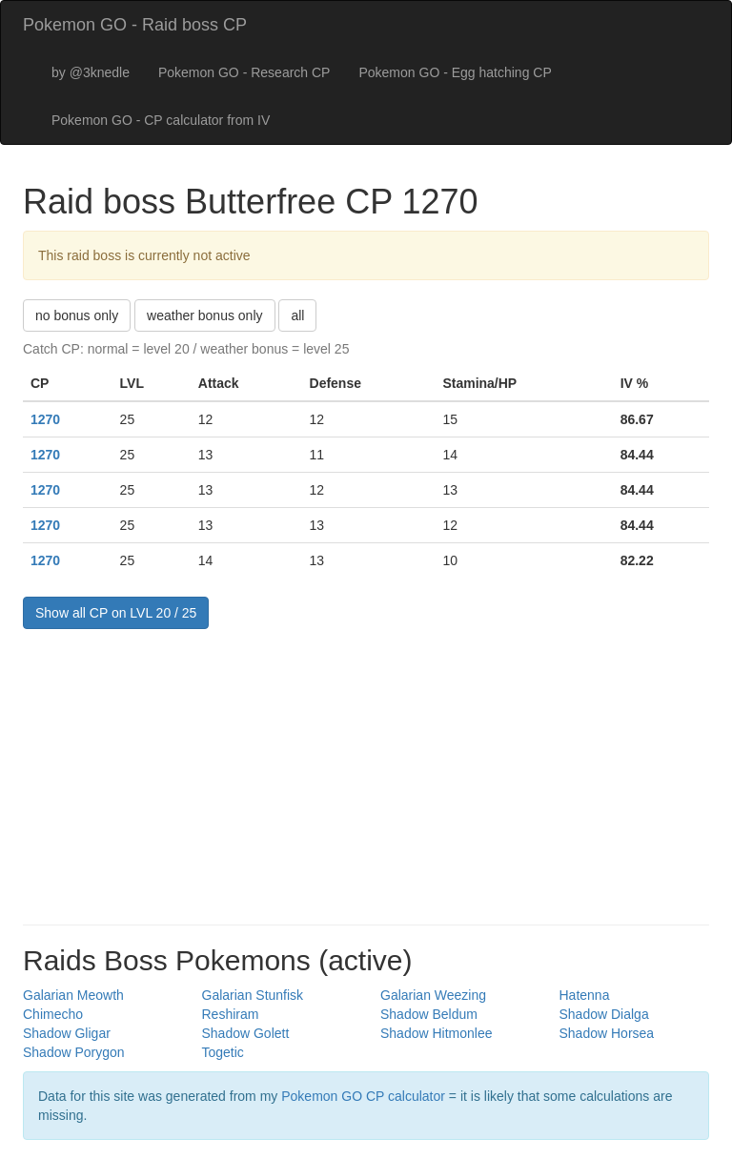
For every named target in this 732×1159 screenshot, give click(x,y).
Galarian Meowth (73, 995)
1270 (45, 419)
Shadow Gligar (67, 1033)
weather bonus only (204, 315)
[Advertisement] (366, 772)
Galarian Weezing (433, 995)
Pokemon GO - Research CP (244, 72)
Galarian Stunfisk (253, 995)
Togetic (223, 1052)
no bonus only (76, 315)
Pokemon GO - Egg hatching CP (454, 72)
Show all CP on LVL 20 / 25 (115, 612)
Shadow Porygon (74, 1052)
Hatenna (584, 995)
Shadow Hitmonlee (436, 1033)
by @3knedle (90, 72)
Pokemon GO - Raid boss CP (135, 24)
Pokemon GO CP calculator (363, 1096)
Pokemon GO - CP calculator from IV (160, 120)
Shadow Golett (246, 1033)
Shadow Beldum (429, 1014)
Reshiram (230, 1014)
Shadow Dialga (604, 1014)
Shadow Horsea (607, 1033)
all (297, 315)
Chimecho (53, 1014)
